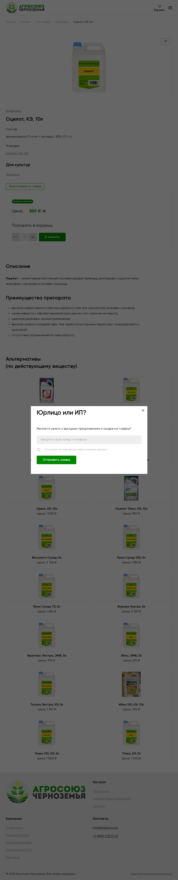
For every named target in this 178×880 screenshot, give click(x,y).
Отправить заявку (56, 459)
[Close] (143, 410)
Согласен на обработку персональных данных (75, 449)
